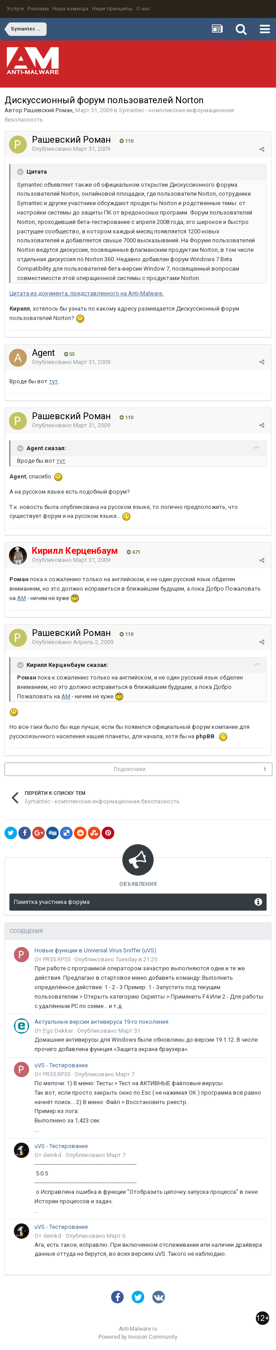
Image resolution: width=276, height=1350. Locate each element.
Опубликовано (71, 148)
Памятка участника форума (52, 902)
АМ (21, 598)
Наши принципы (112, 9)
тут (53, 381)
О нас (143, 9)
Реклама (38, 9)
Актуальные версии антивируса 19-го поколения (101, 1021)
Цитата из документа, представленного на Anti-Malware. (86, 293)
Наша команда (70, 9)
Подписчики (130, 769)
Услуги (15, 9)
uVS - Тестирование (61, 1065)
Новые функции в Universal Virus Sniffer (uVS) (95, 950)
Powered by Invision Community (138, 1337)
